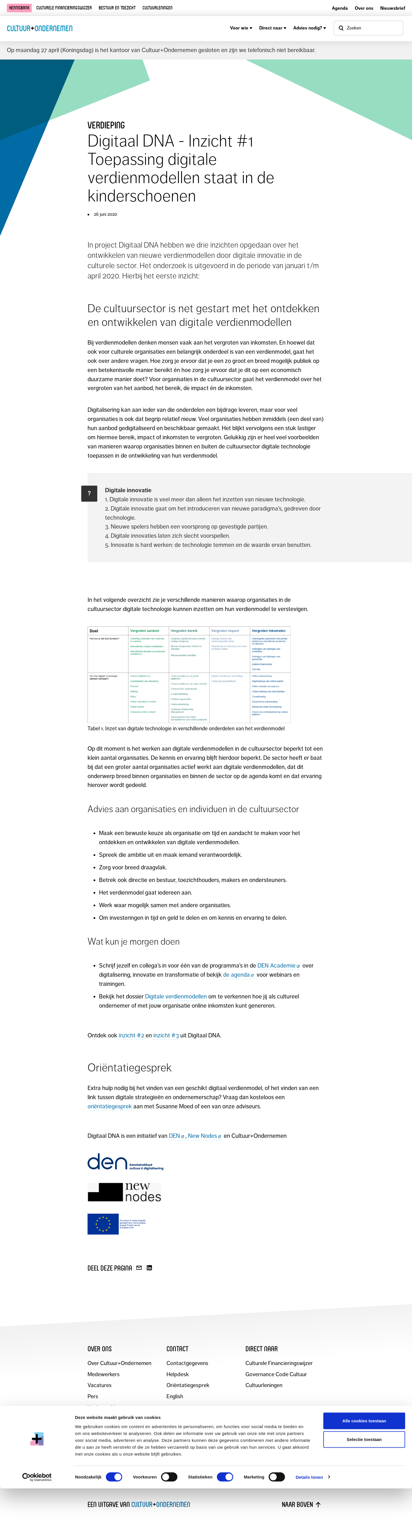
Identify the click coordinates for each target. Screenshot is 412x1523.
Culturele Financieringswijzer (279, 1363)
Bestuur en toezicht (117, 8)
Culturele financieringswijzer (64, 8)
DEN (177, 1135)
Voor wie (241, 28)
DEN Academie (279, 965)
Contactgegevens (188, 1363)
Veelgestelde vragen (112, 1408)
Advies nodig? (309, 28)
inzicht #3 (166, 1035)
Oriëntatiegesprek (188, 1385)
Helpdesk (178, 1374)
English (175, 1396)
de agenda (239, 974)
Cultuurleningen (157, 8)
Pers (93, 1396)
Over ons (364, 8)
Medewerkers (104, 1374)
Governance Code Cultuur (276, 1374)
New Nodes (205, 1135)
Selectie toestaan (364, 1474)
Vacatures (100, 1385)
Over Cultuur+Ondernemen (120, 1363)
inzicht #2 (131, 1035)
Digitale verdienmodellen (176, 996)
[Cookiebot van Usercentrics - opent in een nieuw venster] (37, 1512)
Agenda (340, 8)
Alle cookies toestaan (364, 1455)
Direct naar (272, 28)
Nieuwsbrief (392, 8)
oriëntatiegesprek (110, 1106)
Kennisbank (19, 8)
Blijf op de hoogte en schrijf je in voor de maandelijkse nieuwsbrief (181, 1438)
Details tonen (309, 1511)
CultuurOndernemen (40, 28)
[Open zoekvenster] (368, 28)
